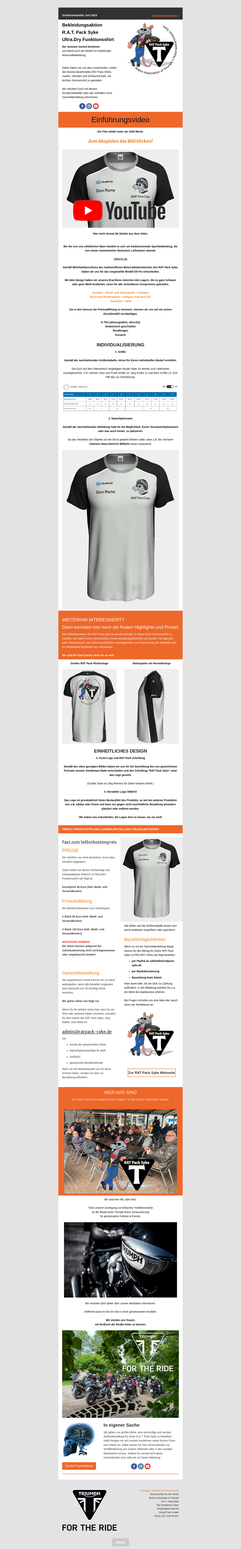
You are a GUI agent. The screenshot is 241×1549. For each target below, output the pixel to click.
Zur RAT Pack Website (79, 1466)
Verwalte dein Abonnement (165, 1490)
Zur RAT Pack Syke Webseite (151, 1073)
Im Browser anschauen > (165, 15)
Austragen (145, 1490)
